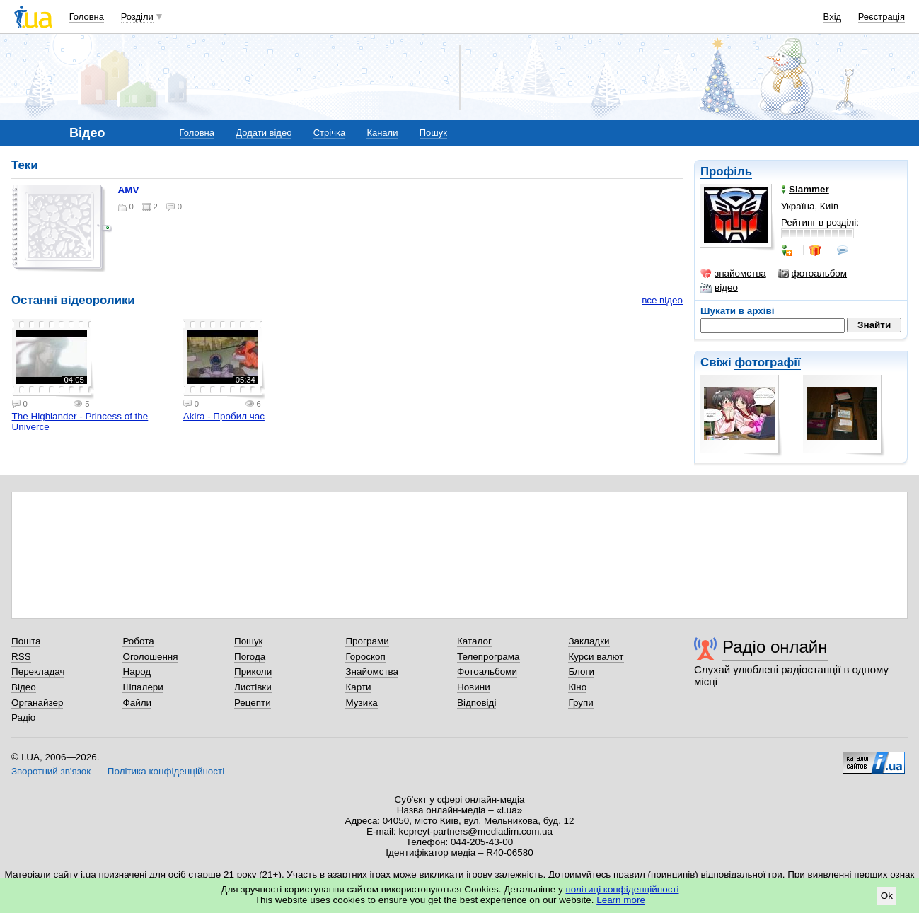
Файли (136, 702)
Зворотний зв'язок (51, 771)
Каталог (474, 641)
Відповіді (477, 702)
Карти (358, 687)
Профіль (726, 171)
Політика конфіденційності (166, 771)
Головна (86, 16)
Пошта (25, 641)
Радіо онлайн (775, 646)
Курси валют (595, 656)
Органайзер (37, 702)
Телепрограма (488, 656)
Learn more (620, 900)
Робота (138, 641)
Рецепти (252, 702)
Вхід (832, 16)
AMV (128, 190)
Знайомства (371, 671)
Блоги (581, 671)
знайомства (733, 273)
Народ (136, 671)
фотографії (767, 362)
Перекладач (37, 671)
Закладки (588, 641)
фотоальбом (812, 273)
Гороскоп (365, 656)
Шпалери (142, 687)
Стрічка (329, 132)
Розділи (137, 16)
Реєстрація (881, 16)
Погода (249, 656)
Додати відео (263, 132)
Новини (473, 687)
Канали (382, 132)
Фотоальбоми (487, 671)
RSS (21, 656)
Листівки (253, 687)
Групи (580, 702)
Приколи (253, 671)
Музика (361, 702)
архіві (761, 311)
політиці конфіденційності (622, 889)
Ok (887, 895)
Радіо (23, 717)
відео (719, 287)
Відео (23, 687)
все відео (662, 300)
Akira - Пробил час (224, 416)
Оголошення (150, 656)
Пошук (433, 132)
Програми (366, 641)
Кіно (577, 687)
